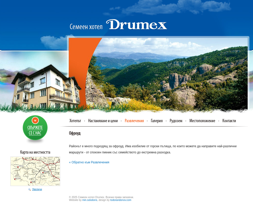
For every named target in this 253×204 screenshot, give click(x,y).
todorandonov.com (120, 200)
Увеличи (37, 189)
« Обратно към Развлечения (89, 162)
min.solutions (89, 200)
